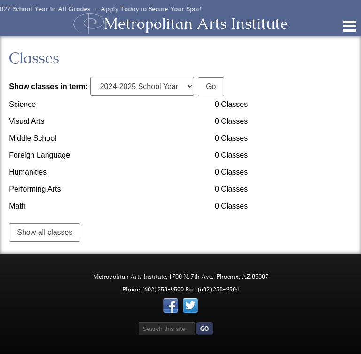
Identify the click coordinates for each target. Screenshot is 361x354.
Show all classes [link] (44, 232)
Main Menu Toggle (349, 26)
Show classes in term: (48, 86)
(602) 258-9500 (163, 289)
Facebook (170, 305)
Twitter (190, 305)
